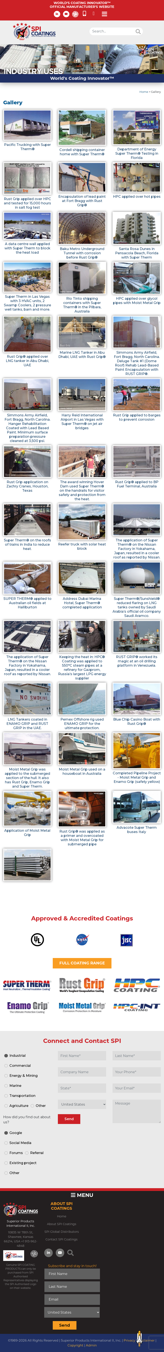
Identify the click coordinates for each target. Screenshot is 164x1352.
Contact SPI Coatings (61, 1239)
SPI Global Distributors (61, 1232)
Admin (91, 1345)
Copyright (75, 1345)
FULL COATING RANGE (82, 963)
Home (143, 91)
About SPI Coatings (61, 1224)
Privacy (129, 1340)
